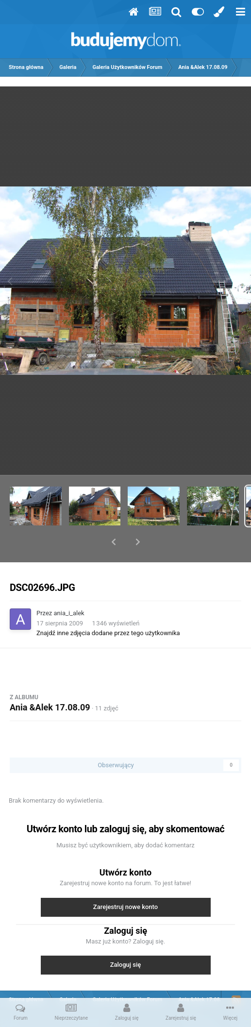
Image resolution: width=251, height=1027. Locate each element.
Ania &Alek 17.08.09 (50, 682)
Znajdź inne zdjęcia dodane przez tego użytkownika (108, 607)
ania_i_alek (69, 587)
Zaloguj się (125, 939)
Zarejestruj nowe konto (125, 881)
